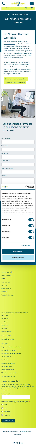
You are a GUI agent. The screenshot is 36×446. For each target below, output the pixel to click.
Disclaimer (17, 435)
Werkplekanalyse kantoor (9, 373)
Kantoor (6, 405)
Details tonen (25, 245)
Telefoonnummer (7, 168)
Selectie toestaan (18, 257)
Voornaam (4, 146)
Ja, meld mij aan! (8, 421)
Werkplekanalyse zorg (8, 376)
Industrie (7, 415)
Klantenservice (7, 272)
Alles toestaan (18, 251)
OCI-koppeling (6, 288)
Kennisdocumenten (7, 339)
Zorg (5, 408)
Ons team (4, 322)
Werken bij (4, 325)
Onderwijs (7, 412)
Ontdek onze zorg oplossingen (15, 82)
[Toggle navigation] (31, 4)
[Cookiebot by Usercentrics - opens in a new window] (25, 187)
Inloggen (4, 285)
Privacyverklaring (25, 431)
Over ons (4, 315)
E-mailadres (5, 161)
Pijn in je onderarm (7, 370)
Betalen (3, 279)
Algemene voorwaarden (10, 431)
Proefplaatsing (6, 275)
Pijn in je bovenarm (7, 366)
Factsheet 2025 (6, 336)
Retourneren (5, 282)
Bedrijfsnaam (5, 138)
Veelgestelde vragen (7, 295)
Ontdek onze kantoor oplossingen (16, 79)
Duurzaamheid (6, 331)
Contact (3, 292)
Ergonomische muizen (8, 350)
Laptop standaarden (8, 363)
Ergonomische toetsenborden (11, 353)
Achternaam (5, 153)
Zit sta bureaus (6, 357)
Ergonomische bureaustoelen (11, 347)
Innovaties (4, 328)
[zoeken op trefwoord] (12, 8)
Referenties (5, 318)
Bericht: (3, 176)
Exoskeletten (5, 360)
